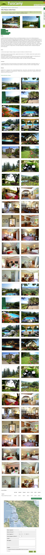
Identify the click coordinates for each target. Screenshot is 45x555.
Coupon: (8, 547)
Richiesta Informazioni (36, 498)
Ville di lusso (9, 7)
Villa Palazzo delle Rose (15, 7)
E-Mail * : (8, 538)
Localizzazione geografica (5, 32)
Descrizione (3, 29)
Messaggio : (9, 540)
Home (35, 5)
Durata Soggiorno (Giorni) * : (12, 536)
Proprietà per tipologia (4, 7)
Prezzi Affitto (3, 31)
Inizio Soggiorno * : (10, 534)
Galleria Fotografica (4, 30)
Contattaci (40, 5)
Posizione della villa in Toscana (6, 75)
